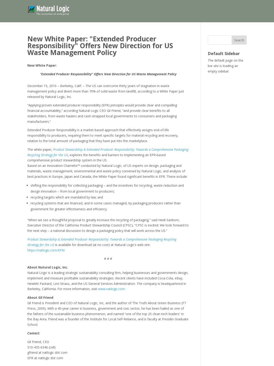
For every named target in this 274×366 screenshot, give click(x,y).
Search (239, 40)
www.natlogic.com (111, 289)
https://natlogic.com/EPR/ (46, 250)
